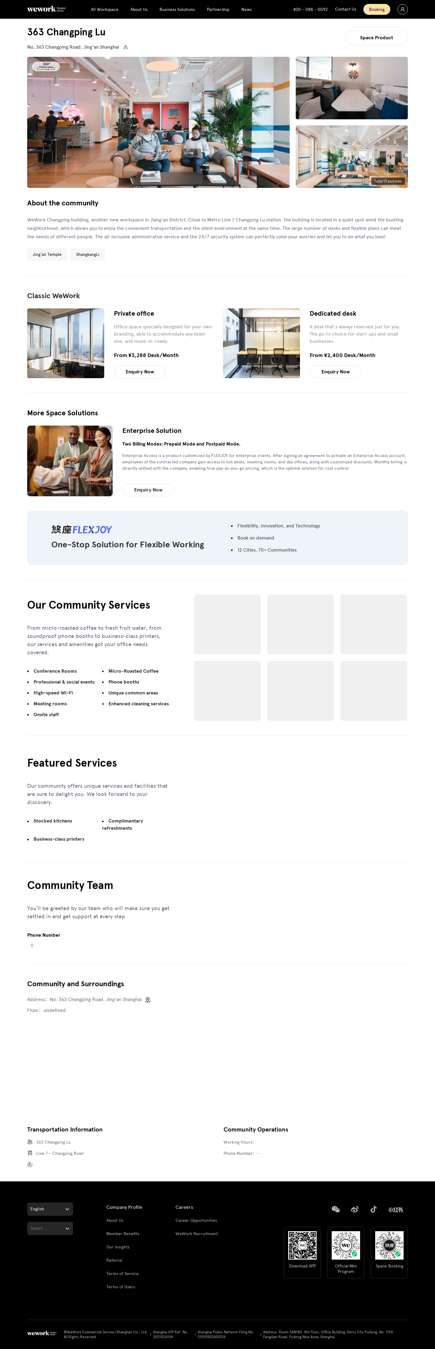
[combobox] (31, 1209)
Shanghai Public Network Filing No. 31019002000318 (226, 1334)
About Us (114, 1220)
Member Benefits (122, 1233)
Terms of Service (122, 1273)
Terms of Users (120, 1286)
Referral (114, 1260)
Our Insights (117, 1247)
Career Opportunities (196, 1220)
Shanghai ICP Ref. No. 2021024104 (170, 1334)
